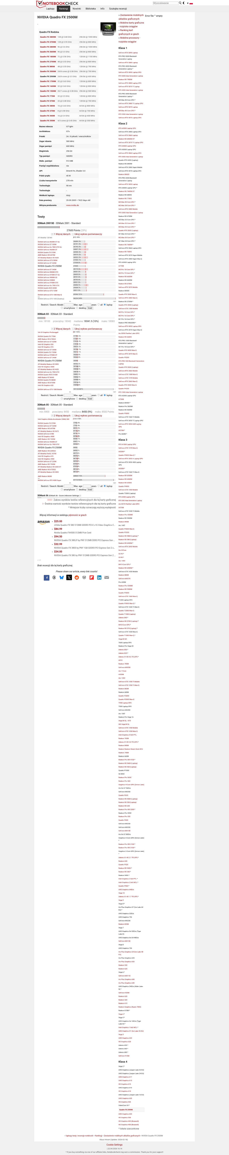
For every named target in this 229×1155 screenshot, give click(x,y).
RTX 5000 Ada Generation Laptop (131, 76)
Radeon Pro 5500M (126, 515)
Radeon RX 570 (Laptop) (128, 628)
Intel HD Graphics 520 (45, 344)
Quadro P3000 (124, 593)
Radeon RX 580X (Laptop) (128, 536)
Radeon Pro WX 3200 (126, 809)
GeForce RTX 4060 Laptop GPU (130, 153)
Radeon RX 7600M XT (127, 191)
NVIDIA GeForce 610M (46, 434)
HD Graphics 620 (125, 1042)
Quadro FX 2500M (126, 1110)
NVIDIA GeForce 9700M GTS (48, 283)
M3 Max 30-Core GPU (126, 227)
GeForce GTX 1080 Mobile (128, 309)
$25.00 (58, 521)
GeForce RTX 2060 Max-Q (128, 381)
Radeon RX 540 (124, 872)
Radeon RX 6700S (125, 284)
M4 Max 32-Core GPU (126, 223)
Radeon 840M (124, 745)
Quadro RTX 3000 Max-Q (128, 385)
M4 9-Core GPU (124, 564)
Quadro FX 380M (47, 106)
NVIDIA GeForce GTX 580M (47, 260)
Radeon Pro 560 (124, 781)
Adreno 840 (123, 618)
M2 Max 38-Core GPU (126, 205)
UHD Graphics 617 (125, 1077)
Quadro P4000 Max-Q (126, 529)
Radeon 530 (123, 965)
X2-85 (121, 557)
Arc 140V (122, 561)
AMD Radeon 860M (45, 476)
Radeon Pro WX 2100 (126, 844)
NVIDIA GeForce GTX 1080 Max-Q (50, 295)
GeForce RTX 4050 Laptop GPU (130, 326)
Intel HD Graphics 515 (45, 347)
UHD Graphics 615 (125, 1081)
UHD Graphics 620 (125, 1038)
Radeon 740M (124, 753)
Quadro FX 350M (47, 120)
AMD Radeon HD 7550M (46, 464)
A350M (121, 674)
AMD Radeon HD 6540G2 (47, 451)
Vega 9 (121, 900)
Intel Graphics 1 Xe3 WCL (128, 1027)
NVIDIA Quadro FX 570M (46, 252)
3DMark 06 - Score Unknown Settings (68, 496)
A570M (121, 430)
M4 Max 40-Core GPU (126, 111)
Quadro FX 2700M (48, 61)
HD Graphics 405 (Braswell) (129, 1121)
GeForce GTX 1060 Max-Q (128, 596)
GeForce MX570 (124, 579)
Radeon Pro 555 (124, 816)
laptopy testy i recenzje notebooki (79, 1136)
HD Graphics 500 (125, 1118)
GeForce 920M (124, 993)
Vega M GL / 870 (125, 721)
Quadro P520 (123, 865)
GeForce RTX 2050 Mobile (128, 547)
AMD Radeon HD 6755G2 (47, 470)
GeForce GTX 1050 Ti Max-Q (129, 685)
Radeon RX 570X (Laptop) (128, 621)
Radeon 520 (123, 1000)
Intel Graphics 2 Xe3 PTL (128, 879)
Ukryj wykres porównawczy (87, 234)
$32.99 (58, 544)
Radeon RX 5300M (125, 589)
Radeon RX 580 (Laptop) (128, 540)
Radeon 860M (124, 689)
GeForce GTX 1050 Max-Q (128, 731)
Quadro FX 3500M (48, 71)
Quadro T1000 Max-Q (126, 635)
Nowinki (77, 8)
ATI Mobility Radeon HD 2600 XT (49, 467)
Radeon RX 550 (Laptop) (128, 802)
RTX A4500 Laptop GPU (127, 146)
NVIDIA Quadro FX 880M (46, 380)
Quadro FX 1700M (48, 81)
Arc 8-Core (122, 550)
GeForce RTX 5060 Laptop (128, 135)
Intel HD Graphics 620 (45, 385)
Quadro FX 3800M (48, 37)
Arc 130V (122, 678)
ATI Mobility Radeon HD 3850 (48, 364)
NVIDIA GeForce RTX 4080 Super (49, 480)
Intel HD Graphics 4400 (46, 459)
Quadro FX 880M (47, 66)
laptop (108, 305)
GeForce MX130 (124, 941)
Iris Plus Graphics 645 (127, 979)
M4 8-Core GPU (124, 625)
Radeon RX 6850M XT (127, 139)
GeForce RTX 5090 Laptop (128, 53)
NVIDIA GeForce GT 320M (47, 426)
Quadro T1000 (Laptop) (127, 614)
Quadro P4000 (124, 486)
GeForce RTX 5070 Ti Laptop (129, 87)
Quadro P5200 (124, 357)
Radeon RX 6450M (125, 543)
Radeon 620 (123, 996)
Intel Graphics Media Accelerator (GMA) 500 (53, 419)
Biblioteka (91, 8)
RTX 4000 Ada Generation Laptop (131, 90)
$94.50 (58, 536)
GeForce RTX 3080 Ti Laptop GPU (131, 103)
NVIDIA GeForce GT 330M (47, 244)
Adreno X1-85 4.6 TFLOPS (128, 657)
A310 (120, 660)
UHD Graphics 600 (125, 1114)
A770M (121, 266)
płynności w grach (77, 515)
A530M (121, 469)
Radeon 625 (123, 969)
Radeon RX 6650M (125, 277)
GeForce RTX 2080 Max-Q (128, 298)
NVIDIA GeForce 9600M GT (47, 250)
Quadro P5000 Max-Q (126, 455)
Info (103, 8)
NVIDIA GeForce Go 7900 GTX (48, 285)
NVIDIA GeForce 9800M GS (47, 277)
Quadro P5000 (124, 413)
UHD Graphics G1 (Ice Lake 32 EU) (131, 1031)
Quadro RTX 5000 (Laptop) (128, 230)
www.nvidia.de (72, 205)
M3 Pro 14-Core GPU (126, 312)
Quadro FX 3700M (48, 42)
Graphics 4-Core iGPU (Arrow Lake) (131, 785)
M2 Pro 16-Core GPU (126, 316)
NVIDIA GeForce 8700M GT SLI (49, 275)
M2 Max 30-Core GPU (126, 237)
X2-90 (121, 554)
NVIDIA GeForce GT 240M (47, 358)
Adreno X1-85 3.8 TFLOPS (128, 742)
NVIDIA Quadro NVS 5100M (48, 375)
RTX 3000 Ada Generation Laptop (131, 157)
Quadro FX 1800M (48, 56)
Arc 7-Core (122, 671)
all (100, 305)
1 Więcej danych (60, 234)
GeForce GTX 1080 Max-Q (128, 374)
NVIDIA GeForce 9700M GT (47, 355)
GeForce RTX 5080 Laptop (128, 63)
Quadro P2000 (124, 696)
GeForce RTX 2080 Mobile (128, 209)
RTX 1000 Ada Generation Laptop (131, 392)
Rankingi (63, 8)
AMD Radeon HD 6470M (46, 255)
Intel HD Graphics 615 (45, 456)
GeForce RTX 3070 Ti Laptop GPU (131, 142)
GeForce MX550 (124, 667)
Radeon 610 (123, 1003)
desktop (81, 308)
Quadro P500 (123, 886)
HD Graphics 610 (125, 1091)
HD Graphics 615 (125, 1084)
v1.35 (39, 560)
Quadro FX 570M (47, 101)
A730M (121, 399)
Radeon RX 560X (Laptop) (128, 763)
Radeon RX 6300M (125, 568)
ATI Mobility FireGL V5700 (47, 454)
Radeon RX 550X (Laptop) (128, 799)
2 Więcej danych (60, 328)
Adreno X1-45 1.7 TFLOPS (128, 897)
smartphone (68, 308)
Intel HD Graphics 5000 (46, 367)
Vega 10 (122, 893)
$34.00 (58, 551)
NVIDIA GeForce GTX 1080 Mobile (50, 389)
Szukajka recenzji (118, 8)
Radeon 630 (123, 861)
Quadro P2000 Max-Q (126, 699)
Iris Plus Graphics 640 (127, 983)
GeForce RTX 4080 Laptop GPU (130, 83)
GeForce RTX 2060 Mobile (128, 371)
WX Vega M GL (124, 724)
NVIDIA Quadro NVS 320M (47, 288)
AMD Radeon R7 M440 (46, 377)
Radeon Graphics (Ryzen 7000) (130, 1007)
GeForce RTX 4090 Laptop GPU (130, 72)
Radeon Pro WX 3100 (126, 848)
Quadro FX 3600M (48, 52)
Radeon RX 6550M (125, 476)
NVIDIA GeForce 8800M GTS (48, 272)
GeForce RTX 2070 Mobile (128, 287)
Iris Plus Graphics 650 (127, 962)
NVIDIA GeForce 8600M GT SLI (49, 242)
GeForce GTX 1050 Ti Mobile (129, 682)
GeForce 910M (124, 1056)
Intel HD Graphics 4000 (46, 437)
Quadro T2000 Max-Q (126, 611)
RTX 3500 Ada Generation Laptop (131, 114)
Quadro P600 (123, 820)
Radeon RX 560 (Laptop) (128, 767)
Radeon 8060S (124, 174)
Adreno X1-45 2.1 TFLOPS (128, 858)
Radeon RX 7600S (125, 252)
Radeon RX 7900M (125, 79)
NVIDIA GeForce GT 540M (47, 269)
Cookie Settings (115, 1144)
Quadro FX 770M (47, 96)
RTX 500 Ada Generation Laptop (130, 501)
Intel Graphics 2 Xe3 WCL (128, 882)
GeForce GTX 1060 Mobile (128, 490)
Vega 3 (121, 1034)
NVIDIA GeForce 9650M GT (47, 442)
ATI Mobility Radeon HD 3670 (48, 431)
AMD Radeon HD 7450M (46, 439)
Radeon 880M (124, 575)
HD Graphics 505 (125, 1102)
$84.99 (58, 528)
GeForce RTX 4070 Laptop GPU (130, 118)
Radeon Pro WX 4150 (126, 760)
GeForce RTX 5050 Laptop (128, 184)
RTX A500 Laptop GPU (127, 497)
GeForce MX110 (124, 976)
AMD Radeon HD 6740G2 (47, 339)
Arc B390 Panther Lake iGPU (129, 333)
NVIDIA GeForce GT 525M (47, 342)
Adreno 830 (123, 650)
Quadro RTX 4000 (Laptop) (128, 305)
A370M (121, 508)
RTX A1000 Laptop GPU (127, 444)
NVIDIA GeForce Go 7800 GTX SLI (50, 247)
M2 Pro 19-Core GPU (126, 273)
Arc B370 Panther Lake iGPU (129, 504)
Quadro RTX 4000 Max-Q (128, 350)
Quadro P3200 (124, 532)
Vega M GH (123, 639)
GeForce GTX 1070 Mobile (128, 378)
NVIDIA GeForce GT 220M (47, 461)
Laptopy (50, 8)
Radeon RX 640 (124, 806)
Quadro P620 (123, 795)
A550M (121, 452)
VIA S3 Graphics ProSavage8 (48, 332)
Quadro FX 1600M (48, 86)
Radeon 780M (124, 664)
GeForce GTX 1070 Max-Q (128, 448)
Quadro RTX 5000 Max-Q (128, 294)
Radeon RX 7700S (125, 198)
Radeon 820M (124, 924)
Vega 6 (121, 1014)
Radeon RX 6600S (125, 337)
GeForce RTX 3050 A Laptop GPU (131, 459)
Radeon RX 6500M (125, 479)
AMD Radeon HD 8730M (46, 383)
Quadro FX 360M (47, 116)
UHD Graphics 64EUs (126, 890)
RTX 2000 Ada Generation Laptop (131, 213)
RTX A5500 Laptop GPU (127, 128)
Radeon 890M (124, 522)
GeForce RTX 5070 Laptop (128, 107)
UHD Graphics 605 (125, 1098)
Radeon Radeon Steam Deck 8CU (131, 749)
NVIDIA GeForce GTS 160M (47, 291)
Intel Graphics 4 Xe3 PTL (128, 735)
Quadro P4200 (124, 389)
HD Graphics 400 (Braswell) (129, 1125)
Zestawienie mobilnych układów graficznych (122, 1136)
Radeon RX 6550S (125, 483)
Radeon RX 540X (125, 868)
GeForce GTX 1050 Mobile (128, 728)
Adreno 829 (123, 653)
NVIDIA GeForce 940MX (46, 280)
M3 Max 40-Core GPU (126, 202)
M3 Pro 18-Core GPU (126, 269)
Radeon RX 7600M (125, 245)
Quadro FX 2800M (48, 47)
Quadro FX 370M (47, 111)
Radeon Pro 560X (125, 777)
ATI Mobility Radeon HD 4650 (48, 258)
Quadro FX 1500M (48, 91)
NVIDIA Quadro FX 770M (46, 336)
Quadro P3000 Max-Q (126, 603)
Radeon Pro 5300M (126, 586)
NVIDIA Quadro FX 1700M (47, 352)
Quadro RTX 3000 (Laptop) (128, 367)
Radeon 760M (124, 738)
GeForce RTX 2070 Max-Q (128, 354)
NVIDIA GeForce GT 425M (47, 263)
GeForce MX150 (124, 831)
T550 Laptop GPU (125, 703)
